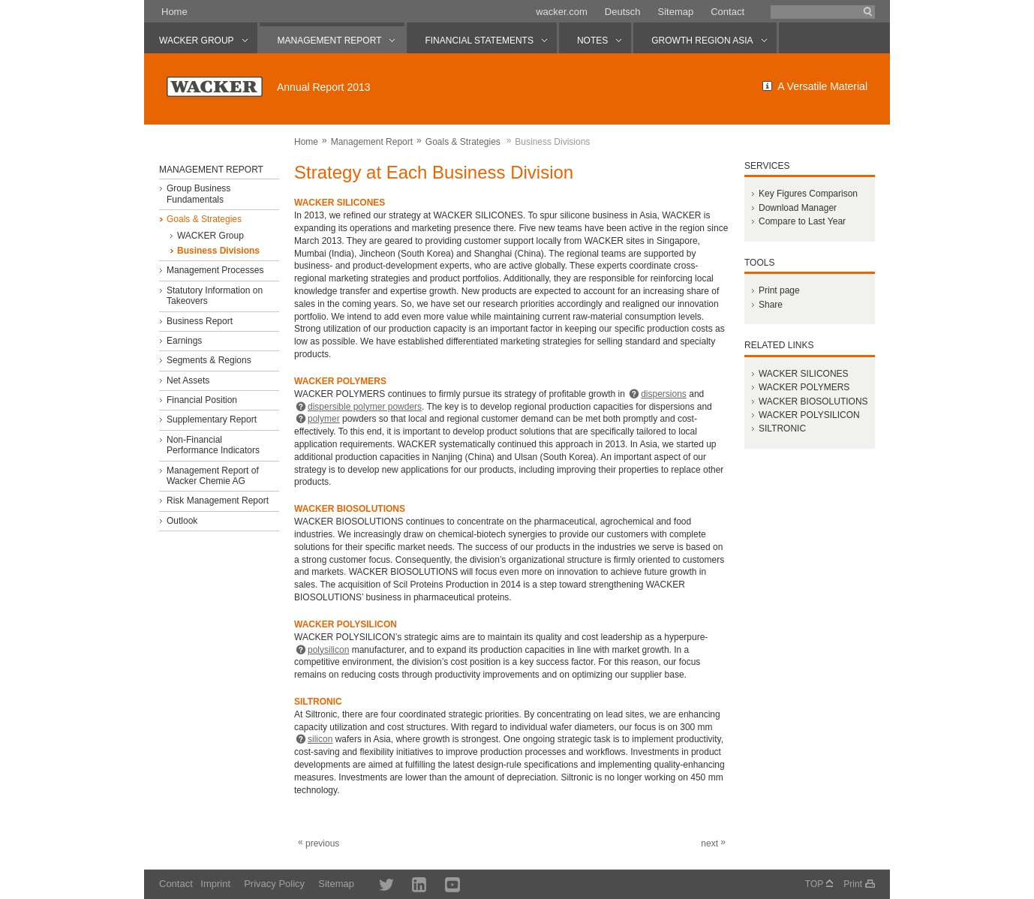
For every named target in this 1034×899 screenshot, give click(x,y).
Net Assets (188, 380)
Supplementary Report (212, 419)
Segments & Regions (209, 360)
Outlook (182, 521)
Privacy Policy (274, 883)
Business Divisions (218, 250)
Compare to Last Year (802, 221)
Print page (779, 290)
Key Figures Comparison (808, 193)
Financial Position (202, 400)
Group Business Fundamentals (198, 193)
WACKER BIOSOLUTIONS (813, 401)
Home (174, 11)
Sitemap (675, 11)
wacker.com (562, 11)
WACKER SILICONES (804, 373)
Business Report (200, 321)
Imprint (215, 883)
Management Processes (215, 270)
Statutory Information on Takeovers (215, 295)
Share (771, 304)
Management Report (372, 142)
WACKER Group (210, 235)
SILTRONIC (782, 428)
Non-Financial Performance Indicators (213, 445)
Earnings (184, 340)
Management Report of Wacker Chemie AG (213, 475)
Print (852, 884)
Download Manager (798, 208)
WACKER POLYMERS (804, 387)
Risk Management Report (218, 500)
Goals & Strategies (462, 142)
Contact (727, 11)
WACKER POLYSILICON (809, 415)
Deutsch (623, 11)
